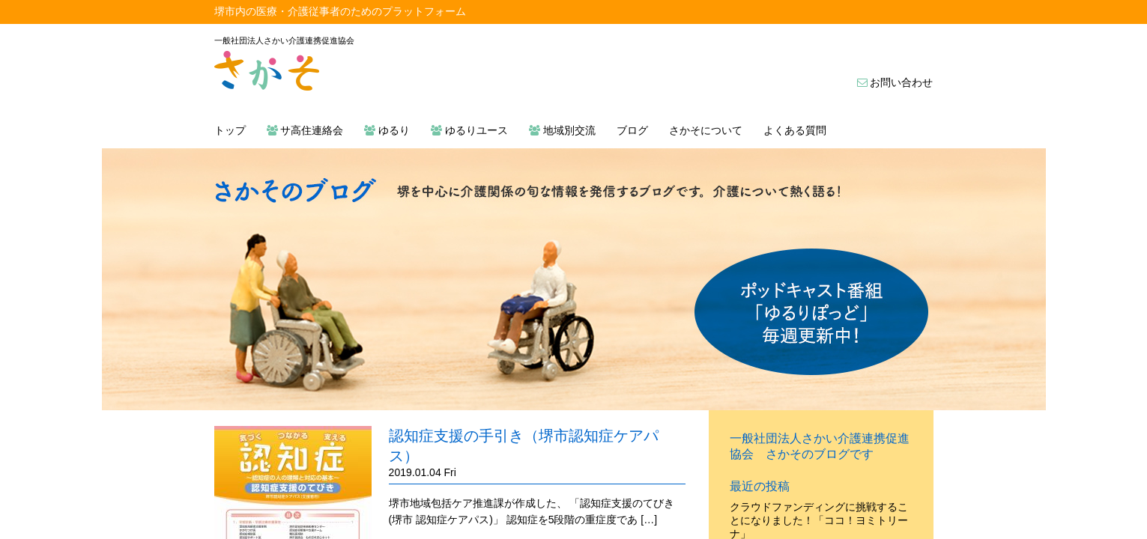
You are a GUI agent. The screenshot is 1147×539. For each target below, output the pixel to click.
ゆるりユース (469, 130)
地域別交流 (562, 130)
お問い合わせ (895, 82)
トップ (230, 130)
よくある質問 (794, 130)
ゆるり (387, 130)
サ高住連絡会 (305, 130)
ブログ (632, 130)
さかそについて (705, 130)
